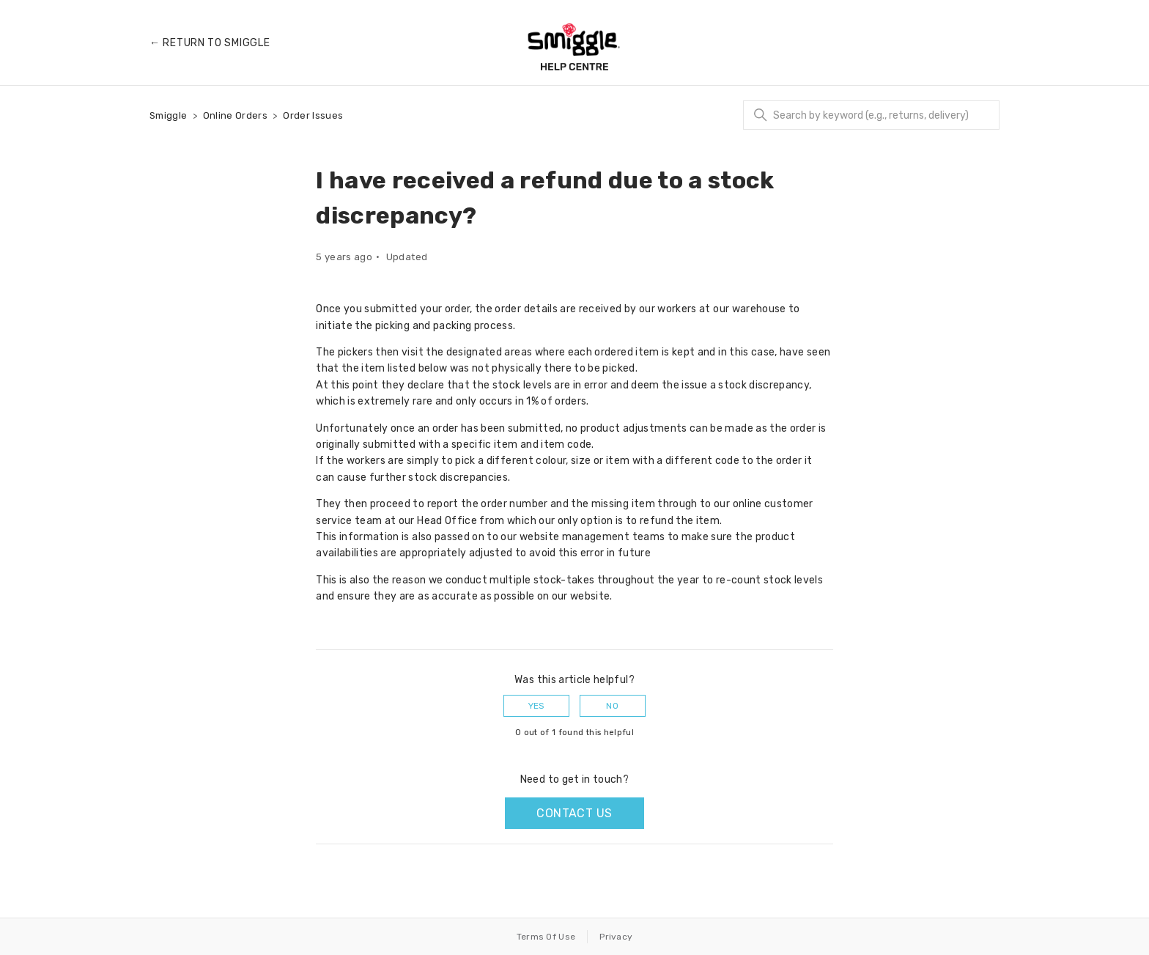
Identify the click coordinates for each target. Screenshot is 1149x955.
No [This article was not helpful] (612, 706)
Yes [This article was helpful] (536, 706)
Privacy (615, 937)
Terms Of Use (546, 937)
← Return (209, 43)
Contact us (574, 813)
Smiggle (168, 115)
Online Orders (235, 115)
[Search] (871, 115)
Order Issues (313, 115)
